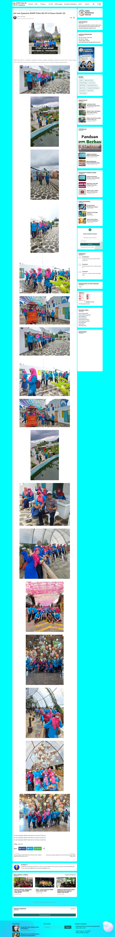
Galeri (80, 4)
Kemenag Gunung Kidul (84, 321)
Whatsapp (38, 848)
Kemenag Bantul (82, 316)
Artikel (81, 80)
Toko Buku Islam (82, 325)
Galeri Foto (20, 10)
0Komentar (73, 908)
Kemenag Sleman (83, 318)
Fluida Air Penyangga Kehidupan (92, 213)
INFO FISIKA (82, 85)
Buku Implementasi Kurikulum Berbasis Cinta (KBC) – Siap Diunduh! (92, 162)
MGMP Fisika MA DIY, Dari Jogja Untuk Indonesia (45, 902)
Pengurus (43, 4)
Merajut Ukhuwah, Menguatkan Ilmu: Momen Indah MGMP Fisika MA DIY (23, 891)
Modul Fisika (82, 88)
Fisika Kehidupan (83, 83)
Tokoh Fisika (90, 90)
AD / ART (51, 4)
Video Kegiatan (82, 93)
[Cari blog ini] (54, 927)
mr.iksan (23, 865)
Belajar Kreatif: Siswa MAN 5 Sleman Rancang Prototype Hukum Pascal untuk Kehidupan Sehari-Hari (94, 119)
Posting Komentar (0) (44, 915)
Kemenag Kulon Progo (84, 319)
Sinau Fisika (81, 324)
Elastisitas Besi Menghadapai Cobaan (92, 206)
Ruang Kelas (82, 90)
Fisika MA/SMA (82, 322)
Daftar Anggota (59, 4)
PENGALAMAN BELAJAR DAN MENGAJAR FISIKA (88, 926)
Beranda (31, 4)
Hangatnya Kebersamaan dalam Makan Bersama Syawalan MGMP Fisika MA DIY (66, 891)
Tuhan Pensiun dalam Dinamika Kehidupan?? (92, 220)
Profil (36, 4)
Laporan (87, 4)
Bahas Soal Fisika (89, 80)
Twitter (31, 848)
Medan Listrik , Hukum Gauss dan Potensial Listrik (92, 191)
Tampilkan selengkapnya (70, 874)
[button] (93, 4)
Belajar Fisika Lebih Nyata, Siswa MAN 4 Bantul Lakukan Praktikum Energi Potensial (93, 112)
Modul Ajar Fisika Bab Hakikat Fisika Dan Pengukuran (92, 184)
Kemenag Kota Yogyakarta (85, 315)
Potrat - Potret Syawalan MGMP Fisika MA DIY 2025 (44, 890)
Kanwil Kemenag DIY (83, 313)
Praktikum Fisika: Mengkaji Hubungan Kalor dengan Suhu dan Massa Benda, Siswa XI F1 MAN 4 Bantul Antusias (93, 105)
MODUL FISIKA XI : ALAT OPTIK (83, 931)
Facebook (23, 848)
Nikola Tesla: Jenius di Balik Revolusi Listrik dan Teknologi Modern (30, 934)
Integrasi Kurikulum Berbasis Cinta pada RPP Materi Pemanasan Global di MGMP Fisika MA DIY (93, 154)
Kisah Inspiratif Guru (92, 85)
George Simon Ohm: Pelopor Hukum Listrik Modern (30, 927)
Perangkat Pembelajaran (70, 4)
